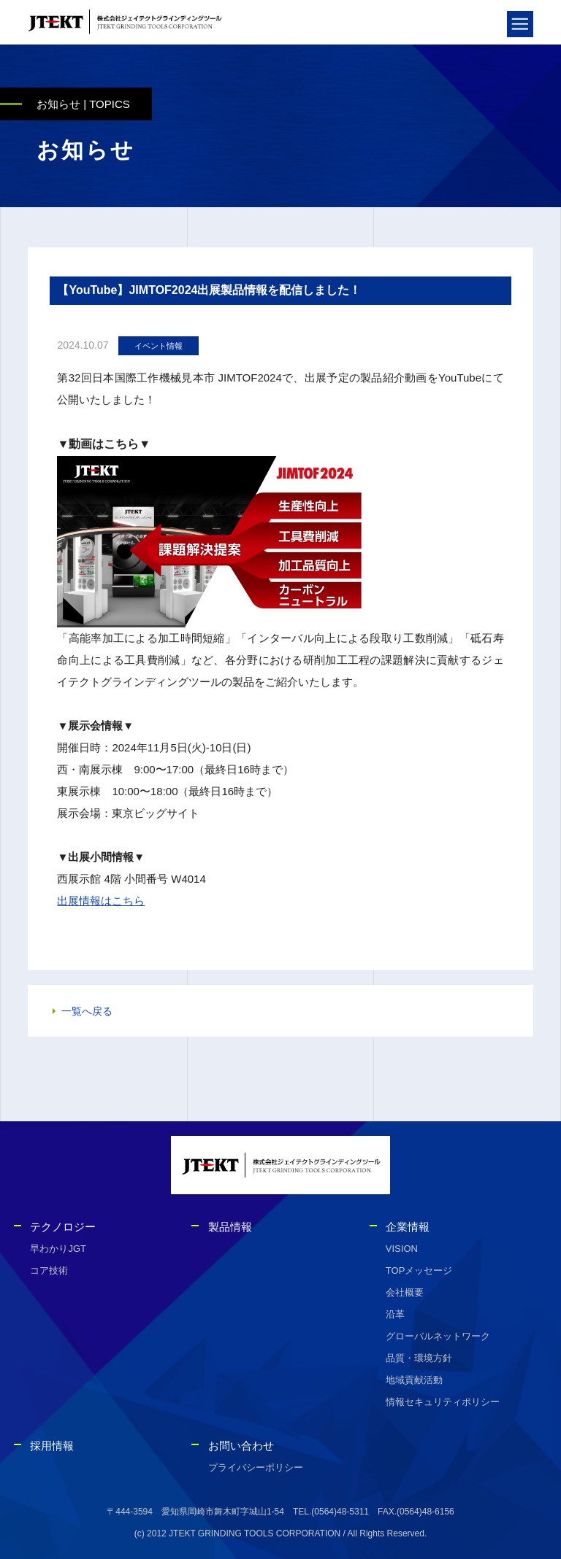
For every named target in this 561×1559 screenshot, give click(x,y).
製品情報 (230, 1226)
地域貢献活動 (414, 1379)
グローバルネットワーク (438, 1336)
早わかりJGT (58, 1248)
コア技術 (49, 1270)
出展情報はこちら (101, 903)
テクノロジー (63, 1226)
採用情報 (52, 1445)
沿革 (395, 1314)
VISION (402, 1248)
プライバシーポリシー (255, 1467)
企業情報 (408, 1226)
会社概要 (405, 1292)
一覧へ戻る (86, 1013)
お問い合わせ (241, 1445)
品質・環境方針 (419, 1358)
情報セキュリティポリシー (443, 1401)
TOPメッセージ (419, 1270)
